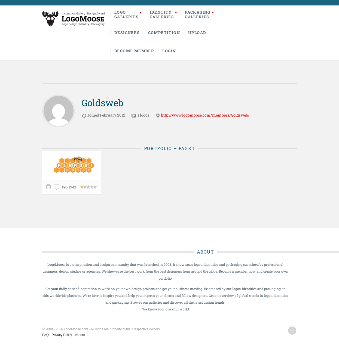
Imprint (80, 335)
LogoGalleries (126, 14)
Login (169, 50)
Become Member (134, 50)
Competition (164, 32)
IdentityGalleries (162, 14)
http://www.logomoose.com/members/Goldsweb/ (205, 115)
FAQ (45, 335)
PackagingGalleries (197, 14)
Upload (197, 32)
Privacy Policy (62, 335)
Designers (127, 32)
